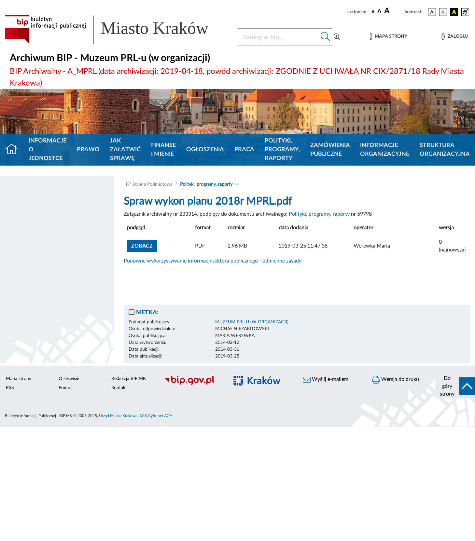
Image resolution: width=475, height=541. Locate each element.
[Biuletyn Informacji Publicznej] (193, 384)
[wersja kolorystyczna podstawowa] (432, 12)
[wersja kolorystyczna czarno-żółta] (454, 12)
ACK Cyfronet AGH (156, 416)
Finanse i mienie (163, 149)
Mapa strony (18, 378)
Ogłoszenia (205, 150)
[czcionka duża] (393, 11)
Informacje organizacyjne (384, 149)
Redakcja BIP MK (128, 378)
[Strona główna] (14, 150)
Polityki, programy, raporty (282, 149)
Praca (244, 150)
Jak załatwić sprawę (125, 149)
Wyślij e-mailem (325, 380)
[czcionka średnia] (379, 11)
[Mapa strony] (388, 36)
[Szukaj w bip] (325, 37)
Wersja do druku (395, 380)
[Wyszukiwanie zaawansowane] (337, 37)
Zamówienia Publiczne (330, 149)
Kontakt (119, 387)
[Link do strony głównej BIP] (116, 29)
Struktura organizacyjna (445, 149)
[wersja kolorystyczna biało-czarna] (443, 12)
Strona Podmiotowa (153, 184)
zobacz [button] (144, 245)
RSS (10, 387)
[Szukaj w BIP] (278, 37)
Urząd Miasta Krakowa (118, 416)
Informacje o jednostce (47, 149)
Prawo (88, 150)
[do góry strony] (455, 386)
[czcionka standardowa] (373, 12)
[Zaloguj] (454, 36)
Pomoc (66, 387)
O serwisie (69, 378)
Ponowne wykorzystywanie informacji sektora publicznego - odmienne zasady (212, 261)
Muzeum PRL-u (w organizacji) (251, 322)
